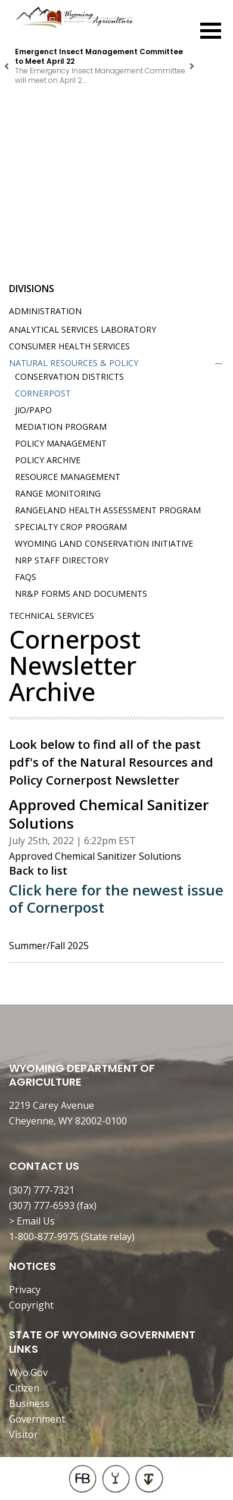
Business (29, 1403)
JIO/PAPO (33, 410)
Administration (45, 311)
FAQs (25, 576)
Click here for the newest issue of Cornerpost (116, 898)
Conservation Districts (69, 376)
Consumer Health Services (69, 346)
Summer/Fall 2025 (49, 945)
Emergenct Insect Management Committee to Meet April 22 (99, 56)
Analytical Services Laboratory (82, 329)
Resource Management (67, 476)
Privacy (25, 1289)
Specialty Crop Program (71, 526)
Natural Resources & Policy (73, 362)
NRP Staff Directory (61, 560)
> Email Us (32, 1221)
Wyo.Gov (28, 1372)
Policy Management (61, 443)
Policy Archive (47, 460)
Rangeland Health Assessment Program (108, 510)
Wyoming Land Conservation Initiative (104, 543)
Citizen (24, 1387)
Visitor (23, 1434)
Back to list (38, 870)
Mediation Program (61, 426)
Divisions (31, 288)
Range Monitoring (58, 493)
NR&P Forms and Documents (81, 593)
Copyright (31, 1305)
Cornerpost (43, 393)
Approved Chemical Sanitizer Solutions (95, 856)
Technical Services (51, 615)
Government (37, 1418)
